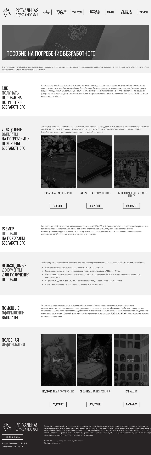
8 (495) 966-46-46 (119, 313)
